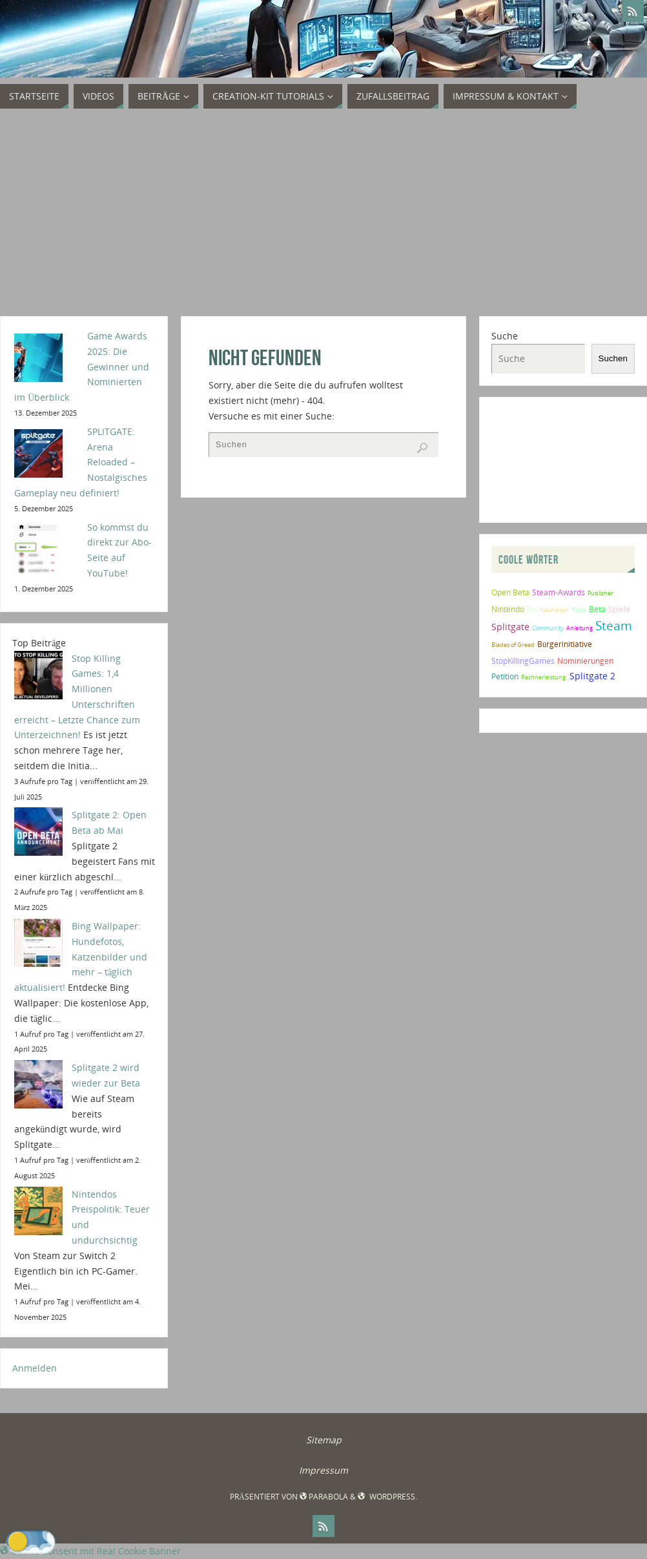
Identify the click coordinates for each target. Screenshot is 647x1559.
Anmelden (34, 1368)
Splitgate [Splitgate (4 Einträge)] (510, 626)
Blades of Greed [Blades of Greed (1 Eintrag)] (513, 645)
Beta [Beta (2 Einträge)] (597, 609)
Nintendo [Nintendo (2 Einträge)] (507, 609)
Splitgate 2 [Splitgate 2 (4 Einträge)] (592, 676)
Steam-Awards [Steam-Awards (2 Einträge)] (558, 592)
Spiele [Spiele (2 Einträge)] (619, 609)
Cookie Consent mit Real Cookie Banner (90, 1551)
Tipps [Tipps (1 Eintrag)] (578, 610)
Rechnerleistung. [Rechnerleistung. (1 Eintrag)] (544, 677)
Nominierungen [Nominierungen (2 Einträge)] (585, 661)
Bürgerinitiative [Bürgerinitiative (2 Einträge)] (564, 644)
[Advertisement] (323, 212)
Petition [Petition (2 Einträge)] (505, 676)
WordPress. (387, 1496)
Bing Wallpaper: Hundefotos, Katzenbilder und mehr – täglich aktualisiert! (80, 956)
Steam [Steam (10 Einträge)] (613, 625)
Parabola (324, 1496)
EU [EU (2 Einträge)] (532, 609)
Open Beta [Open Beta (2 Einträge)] (510, 592)
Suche (504, 336)
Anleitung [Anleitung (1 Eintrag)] (579, 628)
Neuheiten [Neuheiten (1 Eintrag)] (554, 610)
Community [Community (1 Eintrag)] (548, 628)
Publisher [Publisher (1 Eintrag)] (600, 593)
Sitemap (324, 1440)
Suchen (613, 358)
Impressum (323, 1470)
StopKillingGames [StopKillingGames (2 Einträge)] (523, 661)
